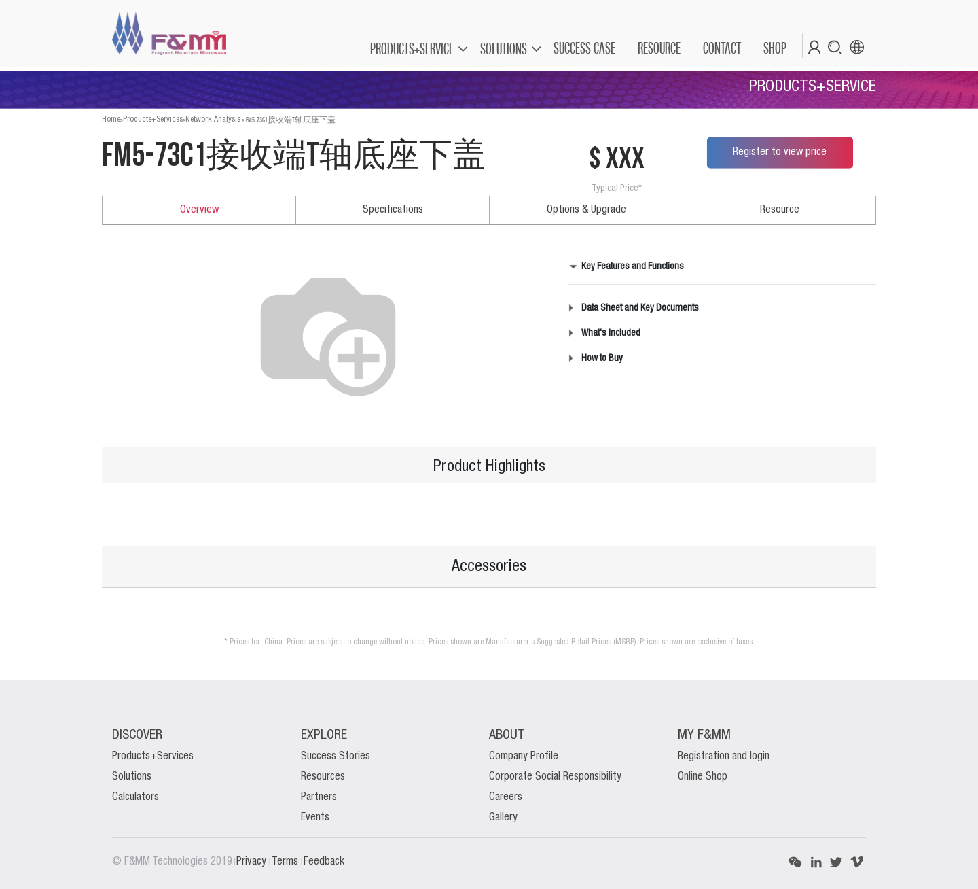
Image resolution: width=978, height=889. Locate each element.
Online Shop (702, 777)
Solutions (131, 777)
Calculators (135, 797)
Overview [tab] (199, 210)
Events (315, 817)
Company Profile (523, 756)
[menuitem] (584, 48)
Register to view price (780, 152)
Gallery (503, 817)
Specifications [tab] (393, 210)
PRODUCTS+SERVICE (412, 48)
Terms (286, 862)
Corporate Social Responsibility (555, 777)
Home (111, 119)
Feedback (324, 862)
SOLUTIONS (503, 48)
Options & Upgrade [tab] (586, 210)
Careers (505, 797)
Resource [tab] (779, 210)
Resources (323, 777)
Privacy (252, 862)
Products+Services (153, 119)
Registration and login (723, 756)
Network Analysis (212, 119)
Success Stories (335, 756)
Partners (319, 797)
